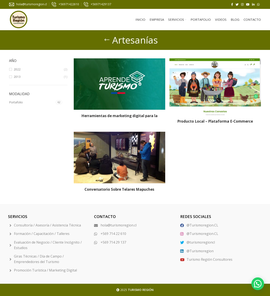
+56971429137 (101, 4)
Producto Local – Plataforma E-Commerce (215, 121)
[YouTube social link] (248, 4)
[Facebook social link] (232, 4)
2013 (17, 77)
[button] (257, 283)
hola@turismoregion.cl (31, 4)
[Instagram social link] (242, 4)
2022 (17, 69)
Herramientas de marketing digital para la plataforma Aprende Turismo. (119, 117)
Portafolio (16, 102)
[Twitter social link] (237, 4)
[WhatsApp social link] (258, 4)
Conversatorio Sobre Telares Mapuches (119, 189)
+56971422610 (69, 4)
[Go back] (107, 40)
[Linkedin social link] (253, 4)
